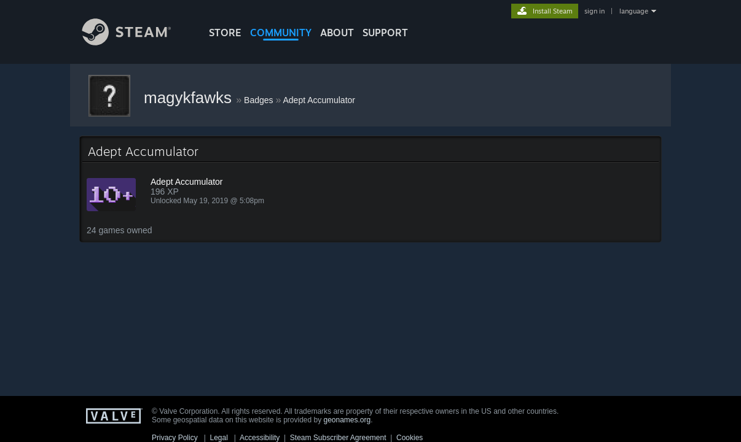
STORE (225, 32)
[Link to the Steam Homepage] (136, 42)
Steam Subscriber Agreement (338, 437)
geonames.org (347, 420)
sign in (594, 11)
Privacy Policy (175, 437)
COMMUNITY (281, 32)
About (337, 32)
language (633, 11)
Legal (218, 437)
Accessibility (260, 437)
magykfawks (190, 97)
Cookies (409, 437)
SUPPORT (385, 32)
